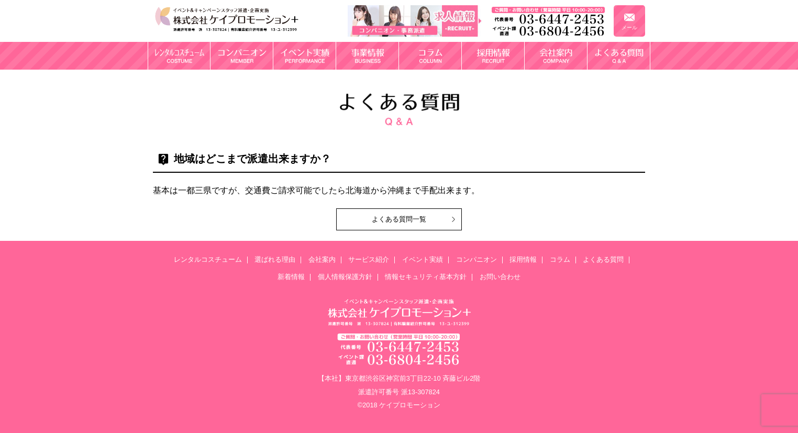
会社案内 (322, 260)
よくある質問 (603, 260)
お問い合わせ (500, 277)
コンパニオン (476, 260)
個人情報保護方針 (345, 277)
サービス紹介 (368, 260)
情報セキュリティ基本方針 (426, 277)
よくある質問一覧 (399, 219)
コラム (560, 260)
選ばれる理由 (274, 260)
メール (629, 27)
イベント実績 (422, 260)
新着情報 (291, 277)
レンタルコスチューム (208, 260)
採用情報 (523, 260)
